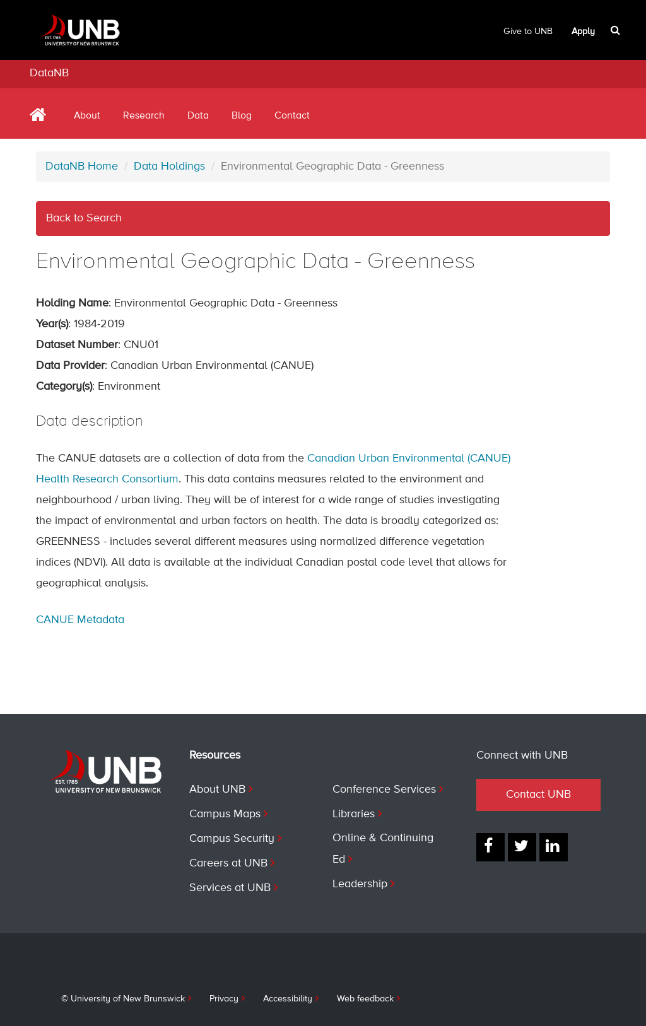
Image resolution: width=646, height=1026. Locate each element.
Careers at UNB (228, 863)
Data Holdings (169, 166)
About (87, 116)
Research (144, 116)
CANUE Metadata (80, 620)
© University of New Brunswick (123, 998)
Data (198, 116)
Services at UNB (230, 888)
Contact (292, 116)
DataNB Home (81, 166)
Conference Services (384, 789)
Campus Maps (225, 814)
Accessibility (287, 998)
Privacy (223, 998)
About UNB (217, 789)
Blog (242, 116)
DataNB (49, 73)
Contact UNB (538, 794)
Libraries (353, 814)
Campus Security (231, 838)
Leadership (359, 884)
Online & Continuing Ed (382, 848)
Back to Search (84, 218)
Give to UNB (528, 31)
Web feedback (365, 998)
